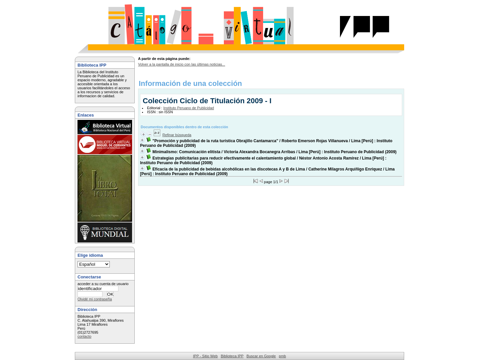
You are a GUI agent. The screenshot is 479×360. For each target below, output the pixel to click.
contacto (84, 336)
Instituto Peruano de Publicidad (188, 108)
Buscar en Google (261, 356)
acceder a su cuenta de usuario (103, 284)
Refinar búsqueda (176, 135)
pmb (282, 356)
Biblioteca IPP (232, 356)
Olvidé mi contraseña (95, 299)
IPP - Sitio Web (205, 356)
